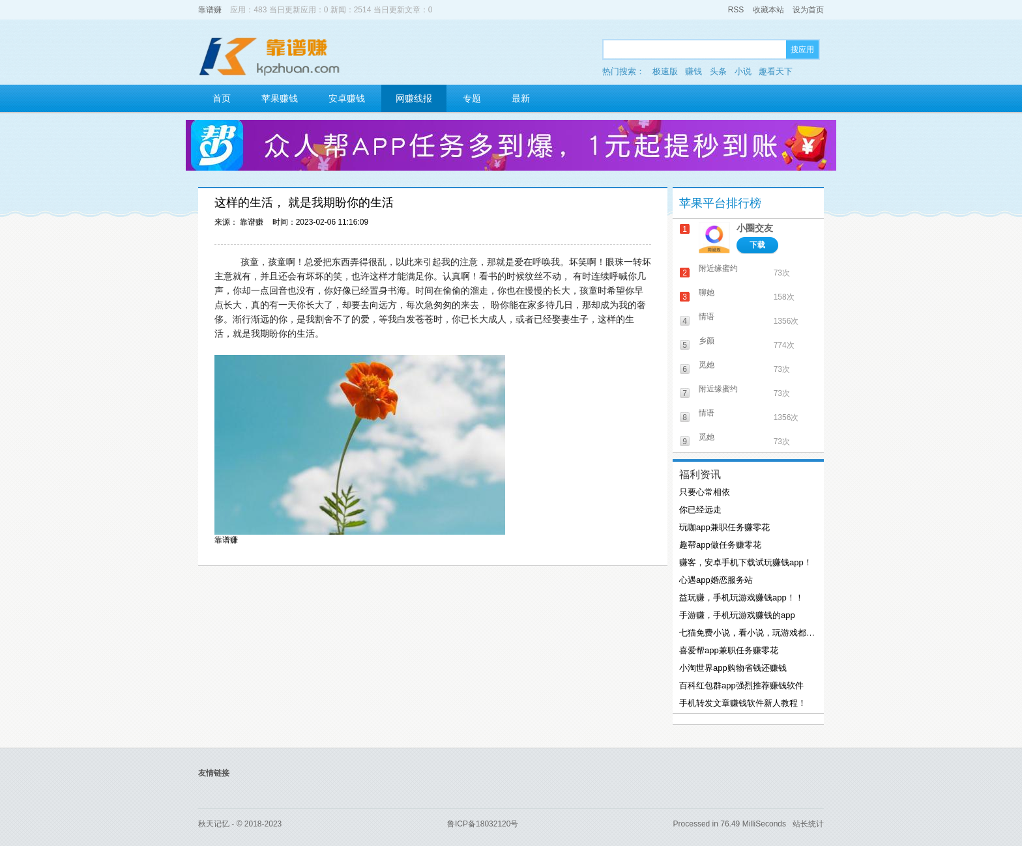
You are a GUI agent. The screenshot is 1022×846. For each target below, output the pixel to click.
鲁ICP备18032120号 (482, 823)
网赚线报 (414, 98)
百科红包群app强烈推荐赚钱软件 (741, 685)
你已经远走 (700, 510)
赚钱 (693, 71)
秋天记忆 (213, 823)
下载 (757, 244)
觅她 (706, 364)
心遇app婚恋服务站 (716, 580)
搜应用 (802, 49)
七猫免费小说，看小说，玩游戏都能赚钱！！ (747, 633)
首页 (221, 98)
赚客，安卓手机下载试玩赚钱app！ (745, 562)
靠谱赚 (210, 9)
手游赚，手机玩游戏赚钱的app (737, 615)
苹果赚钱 (279, 98)
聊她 (706, 292)
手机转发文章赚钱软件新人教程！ (742, 703)
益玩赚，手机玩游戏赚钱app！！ (741, 597)
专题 (472, 98)
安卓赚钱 (346, 98)
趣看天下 (776, 71)
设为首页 (808, 9)
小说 (743, 71)
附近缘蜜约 (718, 268)
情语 (706, 316)
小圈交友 (755, 228)
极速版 (665, 71)
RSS (736, 9)
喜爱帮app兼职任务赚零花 (728, 650)
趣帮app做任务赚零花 (720, 545)
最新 (521, 98)
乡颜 (706, 340)
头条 (718, 71)
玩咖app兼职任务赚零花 (724, 527)
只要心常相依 (704, 492)
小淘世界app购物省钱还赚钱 (733, 668)
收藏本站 (768, 9)
